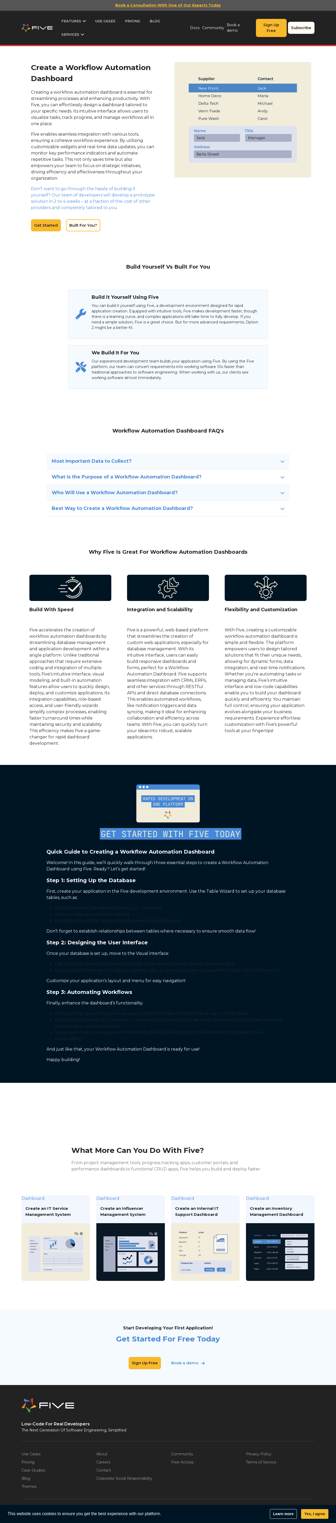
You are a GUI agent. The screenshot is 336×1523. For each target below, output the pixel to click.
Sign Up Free (271, 27)
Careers (103, 1462)
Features (71, 21)
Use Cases (105, 21)
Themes (29, 1486)
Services (70, 34)
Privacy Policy (258, 1454)
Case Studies (33, 1470)
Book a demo (233, 28)
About (102, 1454)
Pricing (132, 21)
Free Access (182, 1462)
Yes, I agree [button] (314, 1514)
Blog (155, 21)
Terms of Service (261, 1462)
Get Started (46, 225)
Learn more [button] (283, 1514)
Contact (103, 1470)
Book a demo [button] (184, 1363)
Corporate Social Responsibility (124, 1478)
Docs (195, 27)
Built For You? (83, 225)
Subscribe (301, 27)
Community (213, 27)
